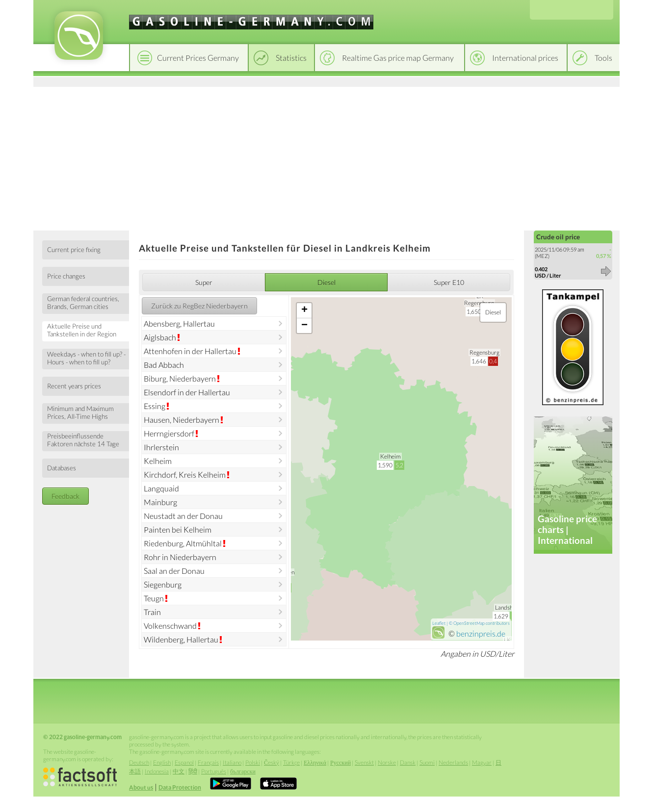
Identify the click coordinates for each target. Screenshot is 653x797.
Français (208, 762)
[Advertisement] (326, 157)
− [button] (304, 325)
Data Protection (179, 787)
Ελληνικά (315, 762)
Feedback (65, 496)
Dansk (408, 762)
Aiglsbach (160, 337)
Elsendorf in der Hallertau (187, 392)
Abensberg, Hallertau (179, 323)
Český (271, 762)
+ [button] (304, 310)
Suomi (427, 762)
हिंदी (192, 771)
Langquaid (161, 488)
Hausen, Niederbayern (181, 419)
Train (152, 612)
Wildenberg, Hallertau (181, 639)
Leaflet (438, 623)
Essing (154, 406)
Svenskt (364, 762)
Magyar (482, 762)
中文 (178, 771)
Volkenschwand (170, 625)
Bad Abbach (164, 364)
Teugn (154, 598)
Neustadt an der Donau (183, 515)
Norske (387, 762)
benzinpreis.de (480, 633)
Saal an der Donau (174, 570)
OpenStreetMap (469, 623)
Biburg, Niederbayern (180, 378)
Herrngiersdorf (169, 433)
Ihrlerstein (161, 447)
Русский (340, 762)
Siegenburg (163, 584)
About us (141, 787)
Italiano (232, 762)
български (243, 771)
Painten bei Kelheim (177, 529)
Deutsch (139, 762)
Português (213, 771)
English (162, 762)
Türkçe (291, 762)
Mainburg (160, 502)
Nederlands (453, 762)
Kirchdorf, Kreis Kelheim (185, 474)
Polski (252, 762)
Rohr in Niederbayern (180, 557)
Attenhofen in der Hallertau (190, 351)
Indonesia (157, 771)
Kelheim (158, 460)
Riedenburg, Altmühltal (183, 543)
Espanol (184, 762)
